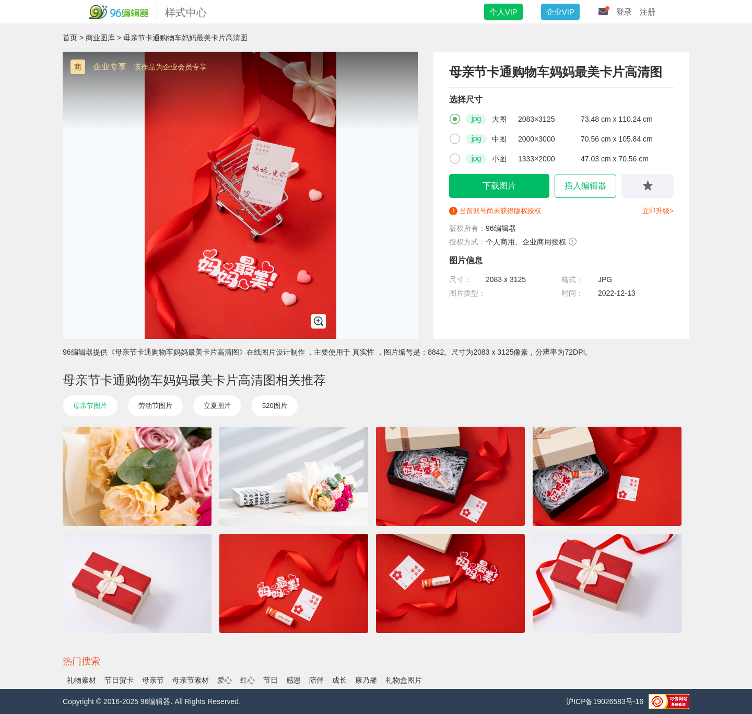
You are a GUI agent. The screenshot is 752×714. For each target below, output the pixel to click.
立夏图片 (217, 405)
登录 (624, 11)
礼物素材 (81, 680)
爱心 (224, 680)
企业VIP (560, 11)
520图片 (274, 405)
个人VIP (503, 11)
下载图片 (499, 185)
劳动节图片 (155, 405)
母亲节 (153, 680)
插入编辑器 (585, 185)
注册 (647, 11)
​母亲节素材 (190, 680)
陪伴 (316, 680)
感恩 (293, 680)
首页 (70, 37)
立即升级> (658, 211)
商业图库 (100, 37)
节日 (270, 680)
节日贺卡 (119, 680)
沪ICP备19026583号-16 (604, 701)
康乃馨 (366, 680)
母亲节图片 (90, 405)
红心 (247, 680)
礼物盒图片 (403, 680)
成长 (339, 680)
